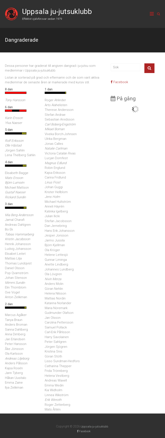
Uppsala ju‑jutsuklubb (57, 11)
